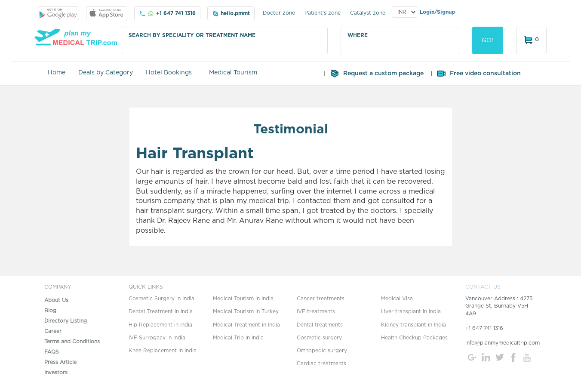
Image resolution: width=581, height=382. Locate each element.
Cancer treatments (320, 298)
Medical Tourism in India (243, 298)
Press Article (60, 362)
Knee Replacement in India (163, 350)
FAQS (51, 351)
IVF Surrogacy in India (157, 337)
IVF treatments (316, 311)
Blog (50, 310)
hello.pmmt (231, 13)
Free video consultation (478, 73)
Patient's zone (322, 12)
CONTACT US (483, 287)
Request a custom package (376, 73)
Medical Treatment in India (246, 324)
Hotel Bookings (169, 73)
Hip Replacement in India (160, 324)
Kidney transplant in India (413, 324)
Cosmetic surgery (319, 337)
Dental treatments (320, 324)
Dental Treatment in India (161, 311)
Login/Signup (437, 12)
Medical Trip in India (238, 337)
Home (56, 73)
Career (52, 331)
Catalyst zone (367, 12)
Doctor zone (279, 12)
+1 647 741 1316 (167, 13)
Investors (56, 372)
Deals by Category (105, 73)
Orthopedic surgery (322, 350)
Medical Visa (397, 298)
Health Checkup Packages (414, 337)
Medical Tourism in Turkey (246, 311)
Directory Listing (65, 320)
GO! (487, 40)
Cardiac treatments (321, 363)
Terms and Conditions (72, 341)
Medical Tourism (233, 73)
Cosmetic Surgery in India (161, 298)
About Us (56, 300)
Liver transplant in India (411, 311)
